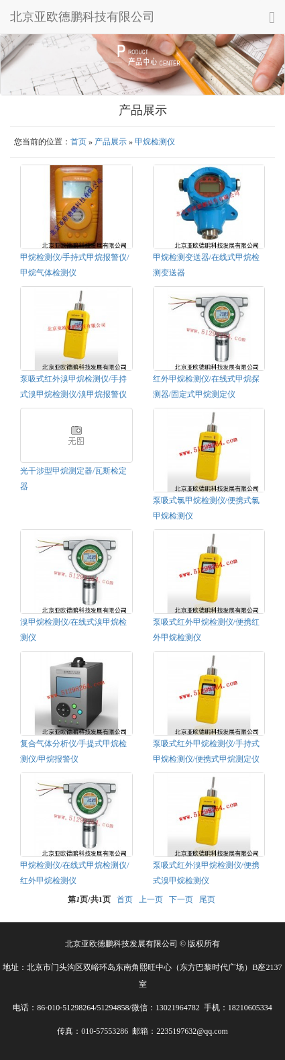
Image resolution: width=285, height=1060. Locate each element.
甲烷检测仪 (155, 141)
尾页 (207, 899)
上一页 (151, 899)
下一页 (181, 899)
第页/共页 (89, 899)
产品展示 (111, 141)
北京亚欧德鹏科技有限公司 (82, 17)
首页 (78, 141)
